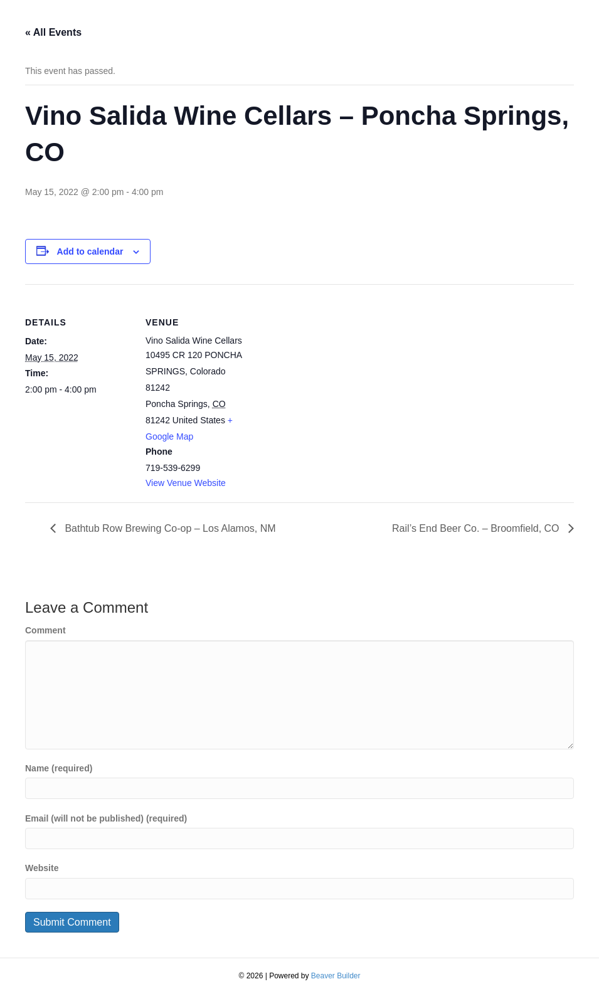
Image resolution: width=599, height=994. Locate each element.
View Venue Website (186, 483)
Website (41, 868)
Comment (45, 630)
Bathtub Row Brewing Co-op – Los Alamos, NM (169, 528)
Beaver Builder (336, 975)
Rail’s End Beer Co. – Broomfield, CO (477, 528)
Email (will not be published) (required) (106, 818)
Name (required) (58, 768)
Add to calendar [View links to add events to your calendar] (90, 251)
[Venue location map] (332, 371)
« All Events (53, 32)
